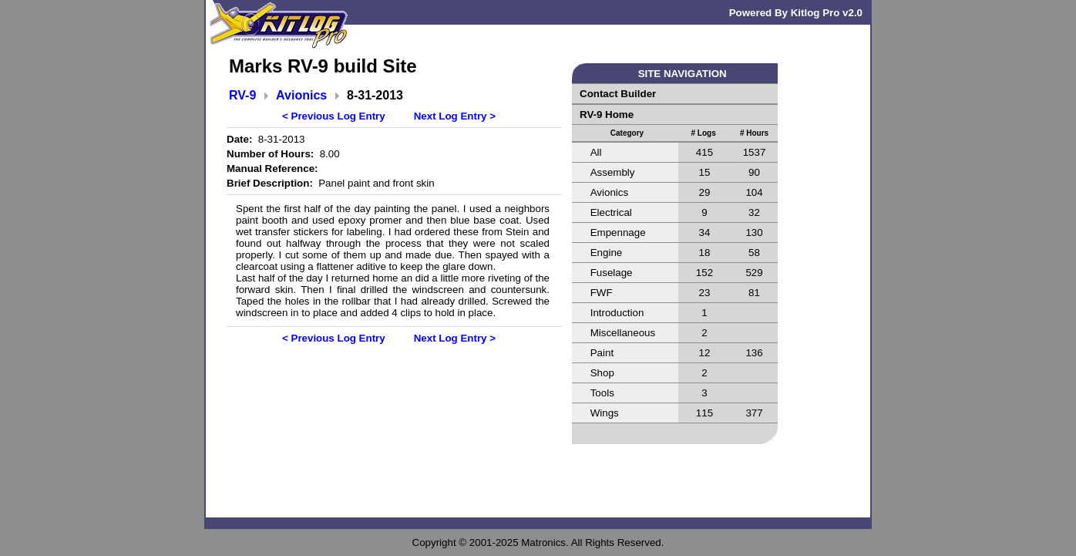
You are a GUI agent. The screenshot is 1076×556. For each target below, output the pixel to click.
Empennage (618, 232)
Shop (602, 373)
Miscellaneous (622, 333)
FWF (601, 292)
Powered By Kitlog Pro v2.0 (795, 13)
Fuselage (611, 272)
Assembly (612, 172)
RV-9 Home (607, 114)
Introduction (617, 312)
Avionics (301, 95)
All (596, 152)
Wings (604, 413)
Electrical (611, 212)
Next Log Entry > (455, 116)
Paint (602, 353)
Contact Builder (618, 93)
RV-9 (242, 95)
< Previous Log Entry (333, 116)
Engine (606, 252)
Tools (602, 393)
